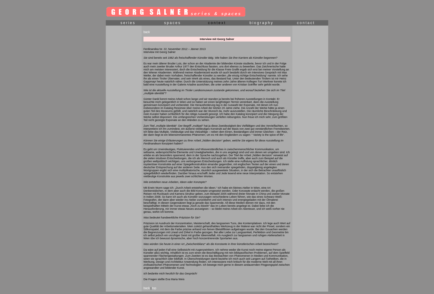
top (154, 288)
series (128, 23)
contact (306, 23)
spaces (172, 23)
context (217, 23)
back (146, 32)
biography (262, 23)
